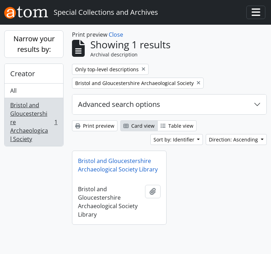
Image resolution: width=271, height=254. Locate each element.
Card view (139, 125)
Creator (22, 73)
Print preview (94, 125)
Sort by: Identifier (174, 139)
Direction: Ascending (234, 139)
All (13, 91)
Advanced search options (119, 104)
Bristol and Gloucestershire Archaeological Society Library (118, 165)
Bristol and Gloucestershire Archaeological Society (34, 122)
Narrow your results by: (34, 44)
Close (116, 34)
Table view (177, 125)
